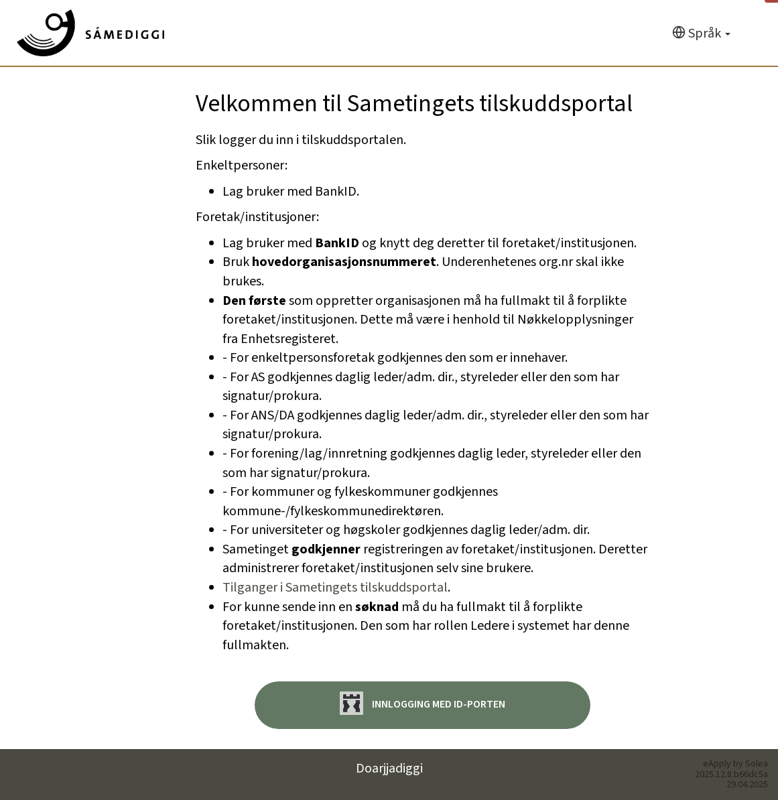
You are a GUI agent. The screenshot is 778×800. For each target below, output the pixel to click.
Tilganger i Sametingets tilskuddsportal (335, 587)
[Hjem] (90, 32)
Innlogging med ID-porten (422, 703)
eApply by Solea (735, 764)
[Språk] (701, 33)
